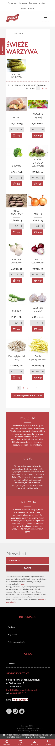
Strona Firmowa (27, 8)
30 (43, 88)
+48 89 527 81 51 (18, 693)
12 (38, 88)
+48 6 (14, 699)
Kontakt (42, 3)
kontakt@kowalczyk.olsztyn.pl (21, 689)
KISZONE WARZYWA (16, 75)
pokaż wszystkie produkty (26, 395)
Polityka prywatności (16, 642)
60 (46, 88)
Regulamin (22, 3)
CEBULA (38, 214)
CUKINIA (16, 311)
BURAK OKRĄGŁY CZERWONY (38, 162)
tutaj (22, 584)
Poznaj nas (12, 3)
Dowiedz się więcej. (36, 737)
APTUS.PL (34, 731)
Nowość (32, 85)
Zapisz (27, 568)
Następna (36, 388)
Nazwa (18, 85)
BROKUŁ (16, 165)
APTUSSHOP (37, 728)
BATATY (17, 117)
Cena (24, 85)
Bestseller (41, 85)
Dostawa (33, 3)
